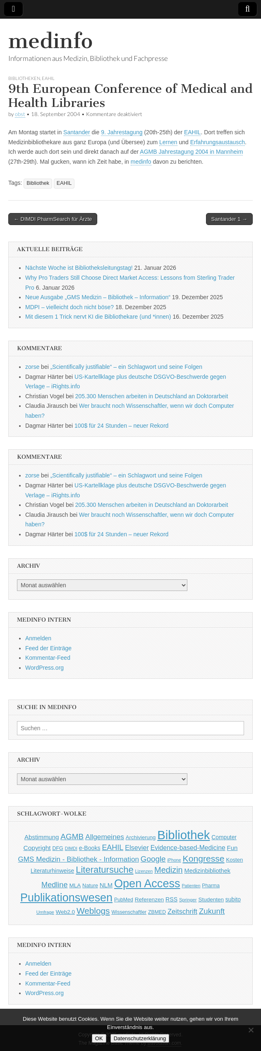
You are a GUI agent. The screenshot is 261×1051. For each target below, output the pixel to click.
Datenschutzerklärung (140, 1038)
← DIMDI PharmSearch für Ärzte (53, 219)
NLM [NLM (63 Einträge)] (106, 885)
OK (99, 1038)
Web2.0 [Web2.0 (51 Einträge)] (65, 912)
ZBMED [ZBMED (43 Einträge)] (157, 912)
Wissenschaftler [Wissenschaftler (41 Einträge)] (128, 912)
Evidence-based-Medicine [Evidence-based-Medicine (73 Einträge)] (188, 847)
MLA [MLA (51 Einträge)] (75, 885)
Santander (76, 132)
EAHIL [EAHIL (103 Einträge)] (112, 847)
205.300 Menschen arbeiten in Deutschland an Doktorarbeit (151, 396)
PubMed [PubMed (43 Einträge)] (123, 900)
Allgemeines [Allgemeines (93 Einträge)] (104, 837)
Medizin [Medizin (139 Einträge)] (168, 869)
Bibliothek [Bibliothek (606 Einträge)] (183, 835)
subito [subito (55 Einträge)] (233, 899)
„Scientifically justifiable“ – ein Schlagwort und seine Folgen (126, 366)
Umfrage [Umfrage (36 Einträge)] (45, 912)
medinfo (50, 40)
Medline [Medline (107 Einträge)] (54, 885)
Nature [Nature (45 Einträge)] (90, 886)
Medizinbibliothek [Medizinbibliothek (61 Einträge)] (207, 870)
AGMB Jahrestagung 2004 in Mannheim (191, 151)
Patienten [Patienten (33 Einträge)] (191, 885)
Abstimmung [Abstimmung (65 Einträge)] (41, 836)
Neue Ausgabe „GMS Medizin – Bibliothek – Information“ (97, 297)
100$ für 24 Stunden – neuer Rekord (121, 425)
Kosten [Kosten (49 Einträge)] (234, 860)
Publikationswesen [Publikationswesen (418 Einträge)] (66, 897)
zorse (32, 366)
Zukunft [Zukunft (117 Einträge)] (212, 911)
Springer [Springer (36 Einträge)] (188, 899)
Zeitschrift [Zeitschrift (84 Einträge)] (182, 911)
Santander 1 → (229, 219)
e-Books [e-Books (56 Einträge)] (90, 848)
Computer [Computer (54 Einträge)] (224, 837)
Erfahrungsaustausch (217, 142)
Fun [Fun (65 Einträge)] (232, 847)
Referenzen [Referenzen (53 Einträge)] (149, 899)
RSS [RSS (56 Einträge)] (171, 899)
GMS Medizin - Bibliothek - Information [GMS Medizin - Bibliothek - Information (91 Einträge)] (78, 859)
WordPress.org (44, 667)
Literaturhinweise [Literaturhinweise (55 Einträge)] (52, 870)
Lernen (168, 142)
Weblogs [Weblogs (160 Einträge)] (93, 910)
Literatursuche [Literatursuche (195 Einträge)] (104, 870)
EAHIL (48, 78)
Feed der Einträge (48, 648)
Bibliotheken (24, 78)
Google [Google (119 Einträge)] (153, 859)
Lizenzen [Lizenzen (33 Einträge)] (144, 871)
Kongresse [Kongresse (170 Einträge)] (204, 858)
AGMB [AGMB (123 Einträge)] (72, 836)
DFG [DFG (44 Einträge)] (58, 848)
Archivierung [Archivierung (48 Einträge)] (141, 837)
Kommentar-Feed (47, 657)
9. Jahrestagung (121, 132)
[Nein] (251, 1030)
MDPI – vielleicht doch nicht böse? (69, 307)
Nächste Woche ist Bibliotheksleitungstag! (79, 267)
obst (20, 114)
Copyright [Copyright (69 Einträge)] (37, 847)
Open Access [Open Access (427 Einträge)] (147, 883)
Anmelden (38, 638)
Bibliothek (37, 183)
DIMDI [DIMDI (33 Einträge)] (71, 848)
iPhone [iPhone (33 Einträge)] (174, 859)
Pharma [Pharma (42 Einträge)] (211, 886)
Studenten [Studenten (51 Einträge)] (211, 899)
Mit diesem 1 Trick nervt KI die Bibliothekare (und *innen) (98, 316)
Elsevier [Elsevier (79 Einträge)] (137, 847)
